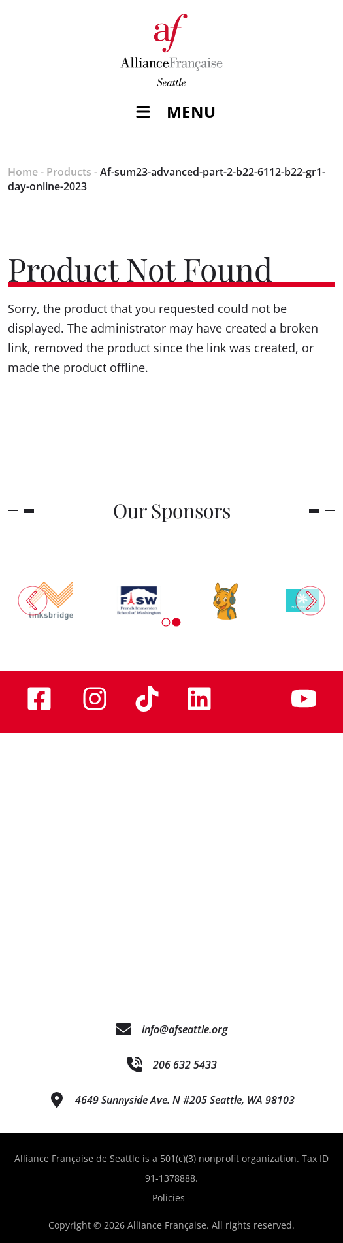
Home (23, 172)
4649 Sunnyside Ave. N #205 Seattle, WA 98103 (185, 1100)
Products (68, 172)
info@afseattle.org (184, 1029)
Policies (168, 1197)
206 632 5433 (185, 1064)
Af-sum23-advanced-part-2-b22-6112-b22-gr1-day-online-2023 (166, 179)
